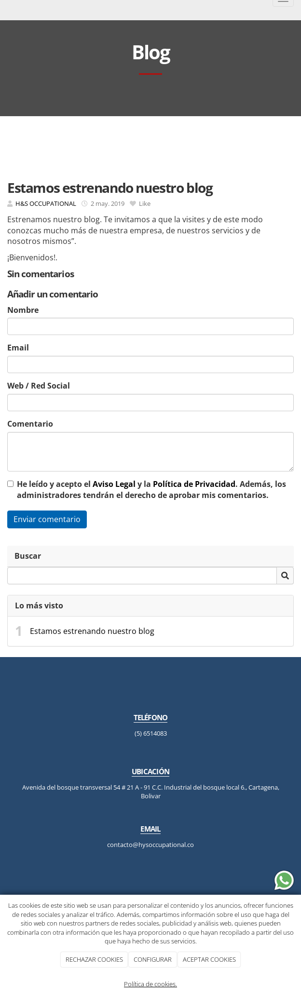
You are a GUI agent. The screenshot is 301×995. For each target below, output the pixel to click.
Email (18, 347)
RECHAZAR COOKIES (94, 959)
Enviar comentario (47, 519)
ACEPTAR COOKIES (209, 959)
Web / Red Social (38, 385)
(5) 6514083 (151, 733)
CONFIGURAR (153, 959)
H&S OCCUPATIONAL (45, 203)
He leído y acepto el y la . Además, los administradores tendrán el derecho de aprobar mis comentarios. (151, 489)
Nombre (23, 310)
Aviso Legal (114, 484)
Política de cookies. (150, 984)
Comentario (30, 423)
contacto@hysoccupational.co (150, 844)
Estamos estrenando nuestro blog (92, 631)
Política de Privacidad (194, 484)
